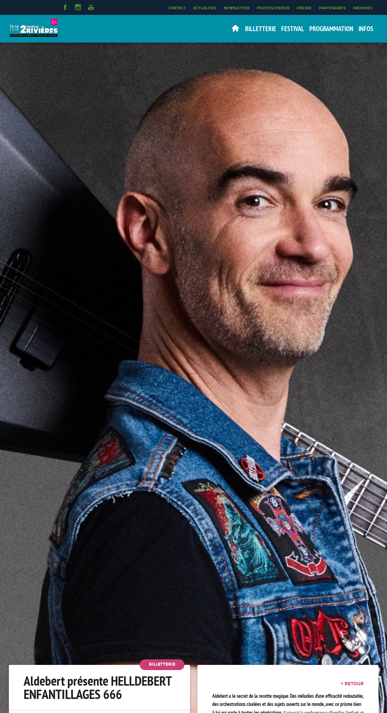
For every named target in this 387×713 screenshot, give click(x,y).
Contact (177, 8)
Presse (304, 8)
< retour (352, 683)
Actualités (204, 8)
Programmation (331, 28)
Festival (292, 28)
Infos (366, 28)
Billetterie (260, 28)
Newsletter (236, 8)
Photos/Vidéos (273, 8)
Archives (362, 8)
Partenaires (332, 8)
